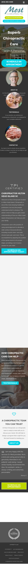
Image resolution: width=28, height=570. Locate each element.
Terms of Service (18, 555)
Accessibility (8, 549)
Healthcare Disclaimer (10, 552)
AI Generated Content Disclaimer (14, 561)
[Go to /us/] (14, 83)
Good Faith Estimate (14, 558)
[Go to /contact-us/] (13, 138)
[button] (14, 63)
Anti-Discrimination (18, 549)
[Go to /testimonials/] (14, 105)
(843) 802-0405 (7, 2)
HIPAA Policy (21, 552)
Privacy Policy (9, 555)
